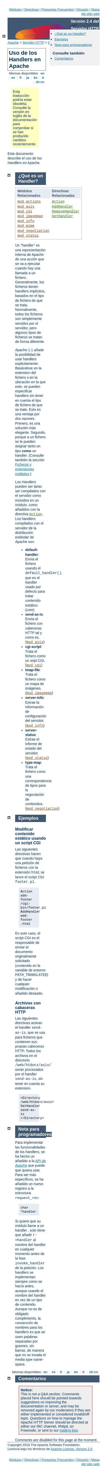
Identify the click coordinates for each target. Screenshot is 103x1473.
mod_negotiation (33, 231)
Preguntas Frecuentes (57, 9)
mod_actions (29, 202)
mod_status (28, 236)
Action (58, 202)
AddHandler (62, 207)
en (42, 73)
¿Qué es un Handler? (70, 34)
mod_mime (25, 226)
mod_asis (25, 207)
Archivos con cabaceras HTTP (28, 1007)
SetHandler (62, 216)
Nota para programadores (73, 45)
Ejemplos (61, 39)
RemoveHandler (66, 211)
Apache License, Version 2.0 (71, 1449)
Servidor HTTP (33, 42)
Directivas (31, 9)
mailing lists (69, 1430)
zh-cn (40, 82)
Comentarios (64, 58)
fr (21, 77)
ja (27, 77)
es (13, 77)
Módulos (15, 9)
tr (43, 77)
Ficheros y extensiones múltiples (24, 469)
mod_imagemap (30, 216)
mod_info (25, 221)
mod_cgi (24, 211)
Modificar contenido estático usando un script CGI (30, 836)
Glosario (82, 9)
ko (35, 77)
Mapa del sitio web (90, 12)
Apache (13, 42)
